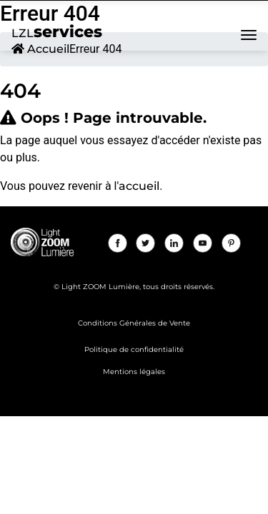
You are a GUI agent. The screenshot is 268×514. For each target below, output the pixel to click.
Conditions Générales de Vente (134, 323)
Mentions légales (134, 371)
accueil (139, 186)
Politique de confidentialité (134, 349)
